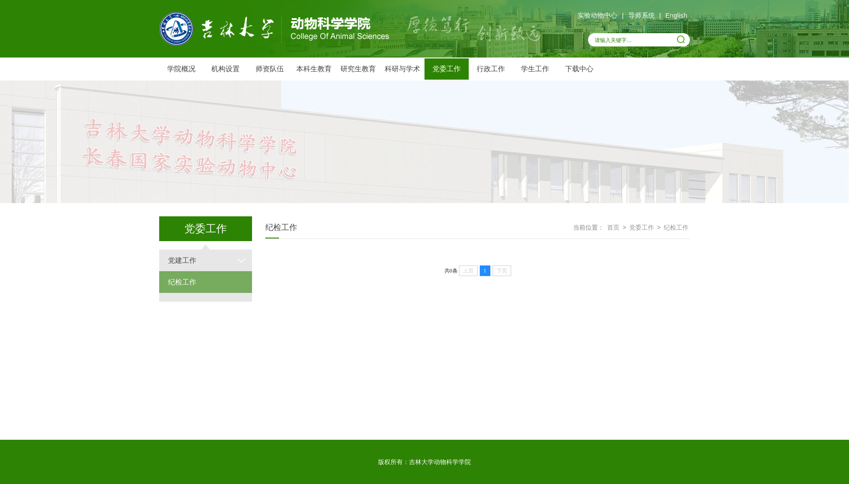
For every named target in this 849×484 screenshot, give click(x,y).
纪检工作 (182, 282)
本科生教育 (314, 69)
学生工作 (535, 69)
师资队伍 (270, 69)
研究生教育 (358, 69)
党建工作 (182, 260)
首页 (613, 227)
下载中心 (579, 69)
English (676, 15)
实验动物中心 (597, 15)
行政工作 (491, 69)
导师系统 (641, 15)
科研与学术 (402, 69)
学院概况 (181, 69)
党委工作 (446, 69)
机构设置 (225, 69)
